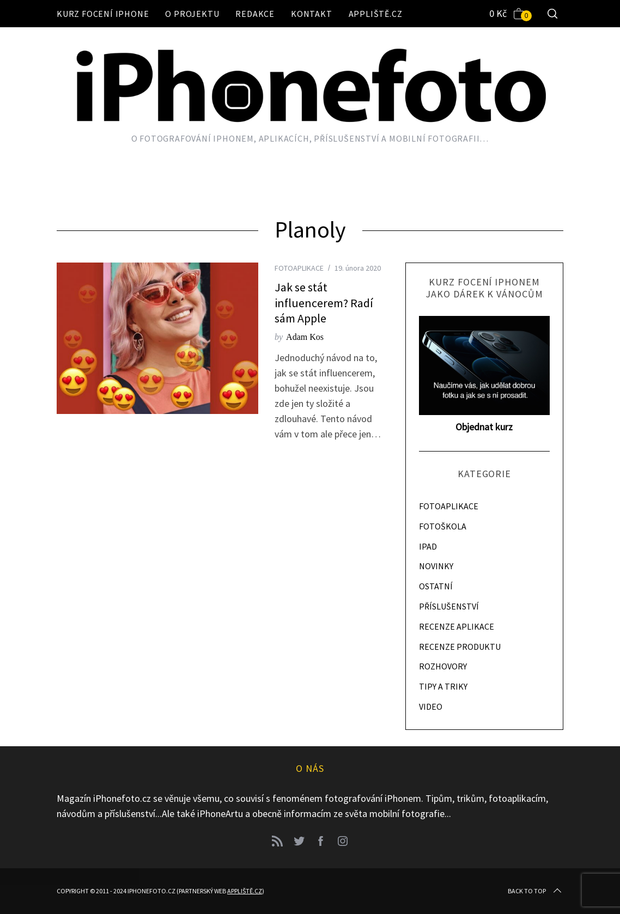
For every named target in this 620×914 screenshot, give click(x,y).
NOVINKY (436, 565)
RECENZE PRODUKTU (460, 646)
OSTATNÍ (436, 586)
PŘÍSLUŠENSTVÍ (449, 606)
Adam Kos (305, 337)
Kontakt (311, 13)
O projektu (192, 13)
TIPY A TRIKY (443, 686)
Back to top (535, 891)
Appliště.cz (376, 13)
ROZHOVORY (443, 666)
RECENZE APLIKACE (456, 626)
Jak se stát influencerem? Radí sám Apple (324, 302)
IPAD (428, 546)
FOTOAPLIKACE (299, 268)
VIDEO (430, 706)
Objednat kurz (484, 427)
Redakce (255, 13)
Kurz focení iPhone (103, 13)
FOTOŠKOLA (442, 526)
